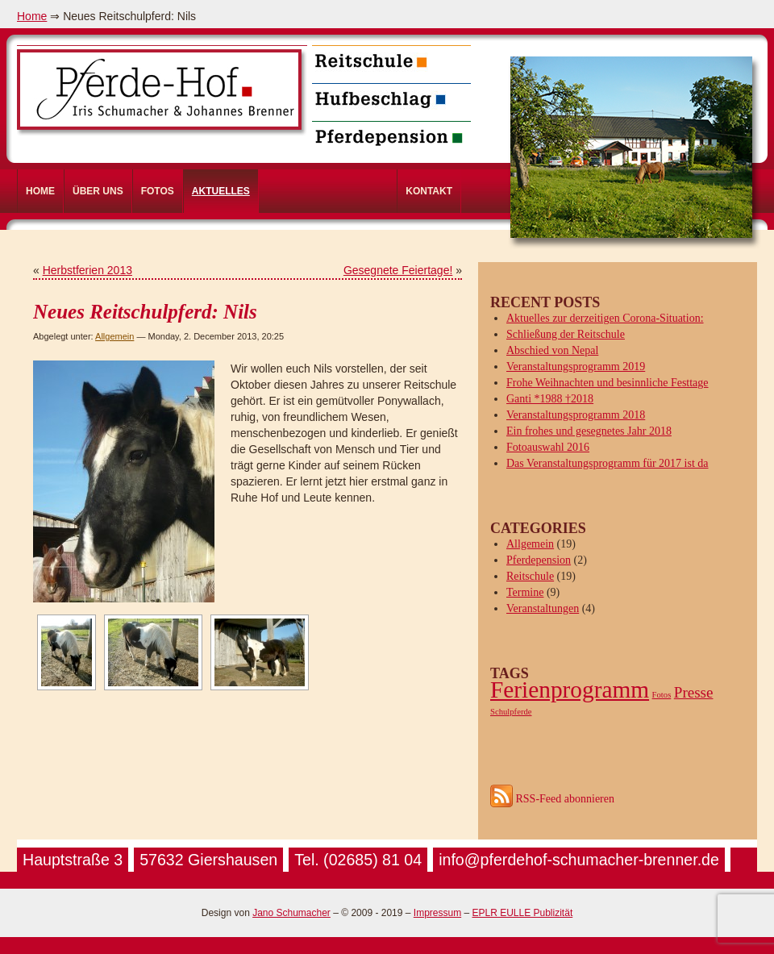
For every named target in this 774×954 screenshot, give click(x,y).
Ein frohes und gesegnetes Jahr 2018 (589, 431)
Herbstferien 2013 (87, 270)
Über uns (98, 191)
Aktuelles (221, 191)
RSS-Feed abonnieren (552, 799)
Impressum (437, 913)
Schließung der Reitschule (565, 334)
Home (32, 16)
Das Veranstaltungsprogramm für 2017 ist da (607, 463)
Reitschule (530, 576)
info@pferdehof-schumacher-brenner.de (579, 860)
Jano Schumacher (291, 913)
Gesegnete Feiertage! (397, 270)
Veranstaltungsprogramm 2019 (575, 366)
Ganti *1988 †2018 (549, 399)
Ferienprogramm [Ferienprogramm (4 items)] (569, 689)
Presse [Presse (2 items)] (694, 692)
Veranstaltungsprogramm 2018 (575, 415)
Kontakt (429, 191)
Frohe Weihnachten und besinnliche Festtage (607, 383)
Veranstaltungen (542, 608)
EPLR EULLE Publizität (522, 913)
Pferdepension (538, 560)
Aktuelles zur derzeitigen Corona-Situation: (605, 318)
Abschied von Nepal (552, 350)
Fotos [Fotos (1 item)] (662, 694)
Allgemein (114, 336)
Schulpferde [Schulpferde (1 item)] (511, 711)
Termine (524, 592)
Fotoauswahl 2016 (547, 447)
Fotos (157, 191)
